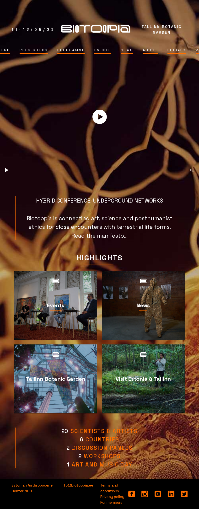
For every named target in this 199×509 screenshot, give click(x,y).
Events (102, 50)
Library (176, 50)
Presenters (34, 50)
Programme (71, 50)
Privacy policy (112, 496)
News (127, 50)
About (150, 50)
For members (111, 502)
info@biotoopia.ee (76, 485)
